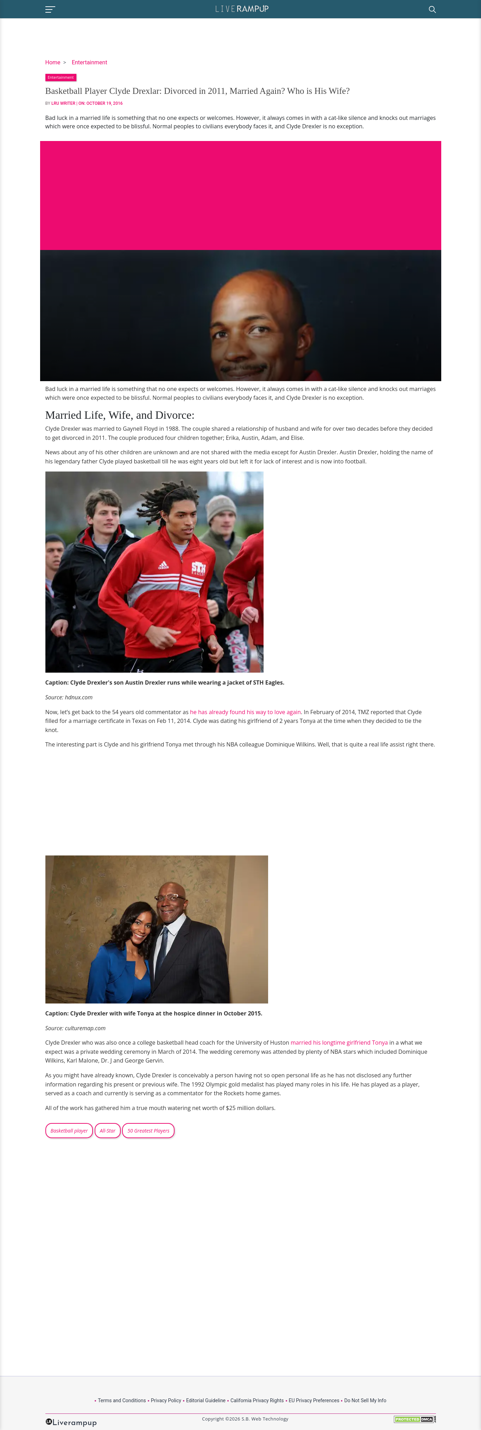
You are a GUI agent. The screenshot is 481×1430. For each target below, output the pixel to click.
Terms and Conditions (122, 1400)
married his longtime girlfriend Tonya (339, 1042)
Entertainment (89, 62)
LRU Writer (63, 103)
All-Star (107, 1130)
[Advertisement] (240, 190)
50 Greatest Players (148, 1130)
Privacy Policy (166, 1400)
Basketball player (69, 1130)
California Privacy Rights (257, 1400)
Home (53, 62)
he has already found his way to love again (245, 712)
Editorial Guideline (206, 1400)
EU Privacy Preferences (314, 1400)
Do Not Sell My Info (365, 1400)
